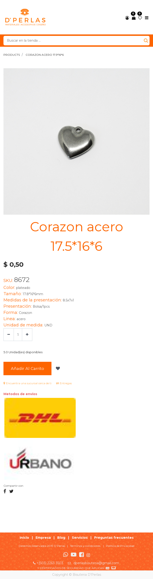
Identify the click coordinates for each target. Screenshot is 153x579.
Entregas (64, 383)
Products (11, 54)
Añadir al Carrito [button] (27, 368)
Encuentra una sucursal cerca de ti (27, 383)
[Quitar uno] (8, 334)
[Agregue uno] (27, 334)
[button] (57, 368)
